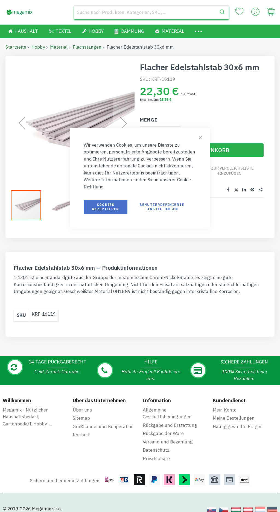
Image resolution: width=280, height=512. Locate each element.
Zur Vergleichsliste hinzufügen (232, 171)
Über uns (82, 410)
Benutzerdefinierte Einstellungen (161, 207)
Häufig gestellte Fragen (238, 427)
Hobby (38, 47)
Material (59, 47)
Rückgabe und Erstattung (170, 425)
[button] (64, 205)
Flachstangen (87, 47)
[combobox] (151, 12)
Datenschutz (156, 450)
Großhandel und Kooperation (103, 427)
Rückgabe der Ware (163, 433)
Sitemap (81, 418)
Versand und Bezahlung (168, 442)
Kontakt (81, 435)
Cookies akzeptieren (105, 207)
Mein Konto (225, 410)
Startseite (15, 47)
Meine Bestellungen (234, 418)
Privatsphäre (156, 458)
